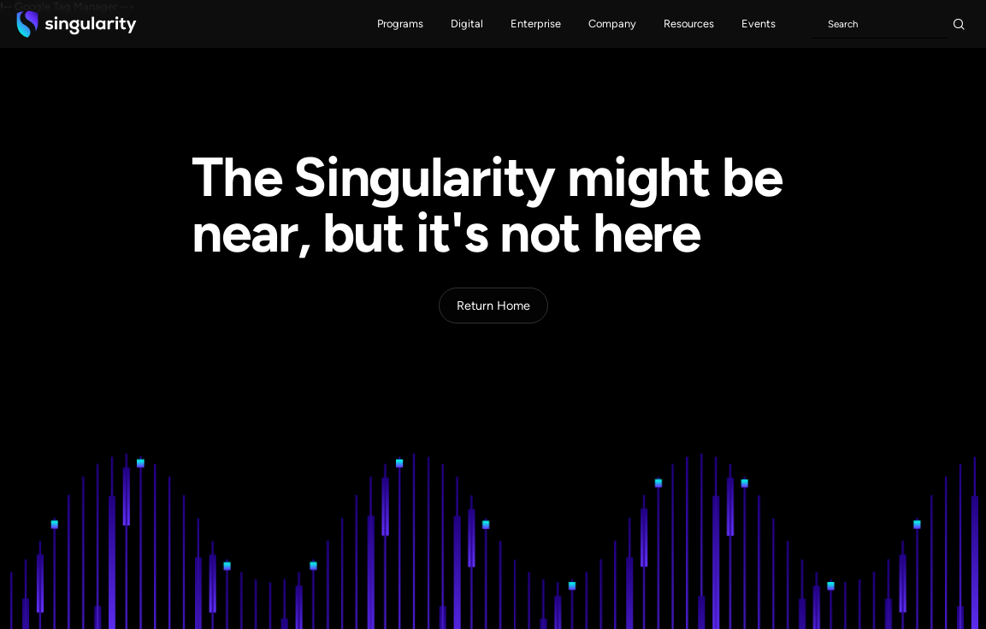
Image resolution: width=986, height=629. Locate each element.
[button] (400, 24)
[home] (76, 24)
